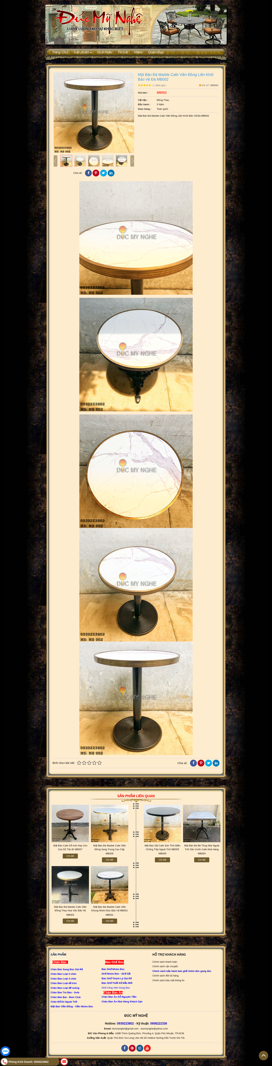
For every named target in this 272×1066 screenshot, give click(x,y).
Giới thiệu (104, 52)
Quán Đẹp (156, 52)
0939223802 (125, 1023)
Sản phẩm (83, 52)
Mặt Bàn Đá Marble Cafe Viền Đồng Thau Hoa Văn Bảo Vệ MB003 (70, 910)
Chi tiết (70, 856)
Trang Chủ (60, 52)
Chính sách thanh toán (164, 961)
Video (138, 52)
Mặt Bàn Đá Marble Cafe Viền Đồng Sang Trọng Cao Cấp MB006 (109, 849)
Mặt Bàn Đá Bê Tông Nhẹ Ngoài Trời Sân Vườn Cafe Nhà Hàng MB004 (201, 849)
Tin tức (123, 52)
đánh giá (159, 85)
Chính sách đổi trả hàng (165, 975)
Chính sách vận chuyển (165, 966)
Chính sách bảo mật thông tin (168, 980)
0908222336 (158, 1023)
